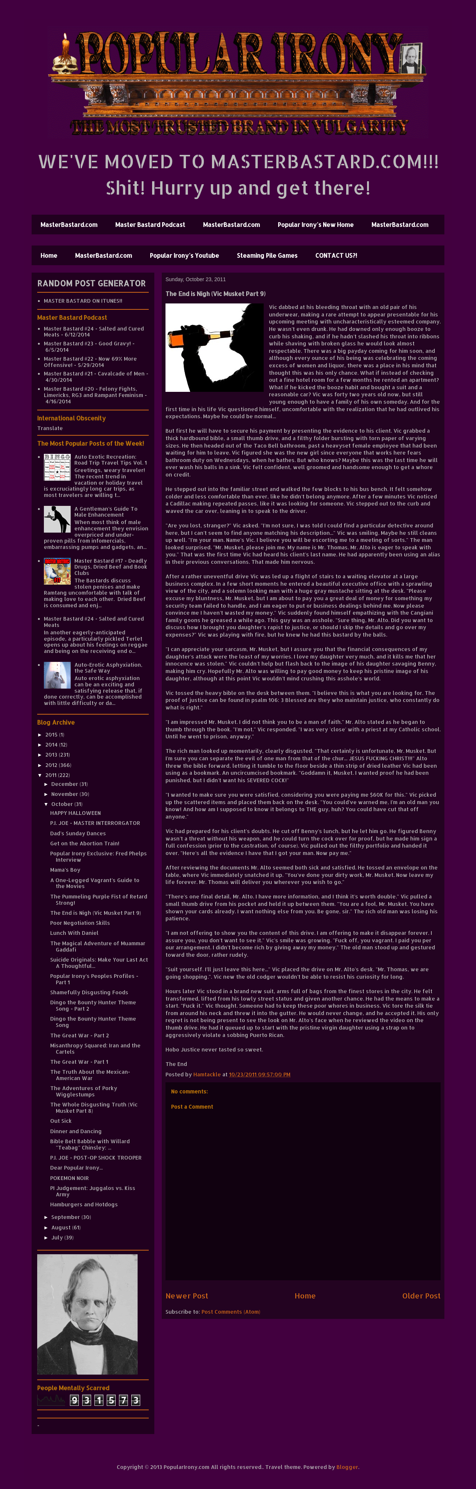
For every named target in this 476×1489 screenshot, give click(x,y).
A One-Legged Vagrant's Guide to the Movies (94, 883)
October (62, 804)
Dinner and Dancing (76, 1131)
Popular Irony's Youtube (184, 255)
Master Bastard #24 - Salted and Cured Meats (94, 331)
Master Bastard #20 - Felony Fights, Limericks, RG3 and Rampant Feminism (93, 392)
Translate (50, 428)
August (61, 1227)
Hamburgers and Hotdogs (84, 1204)
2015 (52, 734)
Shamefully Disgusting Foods (89, 992)
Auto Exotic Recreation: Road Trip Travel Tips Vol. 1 (110, 459)
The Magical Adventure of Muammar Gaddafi (97, 946)
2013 (52, 754)
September (66, 1217)
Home (49, 255)
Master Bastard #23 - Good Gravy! (87, 343)
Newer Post (186, 1295)
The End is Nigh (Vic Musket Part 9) (95, 913)
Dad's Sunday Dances (78, 833)
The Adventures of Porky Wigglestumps (83, 1091)
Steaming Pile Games (267, 255)
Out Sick (61, 1121)
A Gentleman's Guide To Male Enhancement (106, 511)
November (65, 794)
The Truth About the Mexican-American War (90, 1075)
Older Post (421, 1295)
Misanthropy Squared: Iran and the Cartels (95, 1048)
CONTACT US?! (336, 255)
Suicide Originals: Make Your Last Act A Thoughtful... (99, 962)
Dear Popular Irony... (76, 1167)
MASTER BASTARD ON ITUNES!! (83, 301)
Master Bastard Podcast (150, 224)
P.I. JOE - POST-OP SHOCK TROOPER (96, 1157)
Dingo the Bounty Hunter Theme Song (93, 1021)
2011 (51, 775)
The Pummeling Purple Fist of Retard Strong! (98, 899)
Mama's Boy (65, 870)
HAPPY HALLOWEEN (75, 813)
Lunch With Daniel (74, 933)
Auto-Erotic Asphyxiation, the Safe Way (108, 667)
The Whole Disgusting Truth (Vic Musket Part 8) (94, 1107)
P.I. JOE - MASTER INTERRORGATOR (95, 823)
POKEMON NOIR (69, 1178)
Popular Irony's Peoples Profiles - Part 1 (94, 979)
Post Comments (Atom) (231, 1311)
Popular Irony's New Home (316, 224)
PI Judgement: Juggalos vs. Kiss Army (92, 1191)
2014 (52, 744)
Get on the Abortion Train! (84, 843)
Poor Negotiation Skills (80, 923)
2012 (52, 765)
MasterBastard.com (69, 224)
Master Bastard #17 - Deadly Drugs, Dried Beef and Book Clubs (110, 566)
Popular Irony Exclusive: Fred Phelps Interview (98, 856)
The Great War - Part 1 (79, 1062)
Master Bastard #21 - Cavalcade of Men (94, 373)
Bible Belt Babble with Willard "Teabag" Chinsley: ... (90, 1144)
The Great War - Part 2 (79, 1035)
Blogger (347, 1467)
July (57, 1237)
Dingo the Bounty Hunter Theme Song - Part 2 (93, 1005)
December (65, 784)
